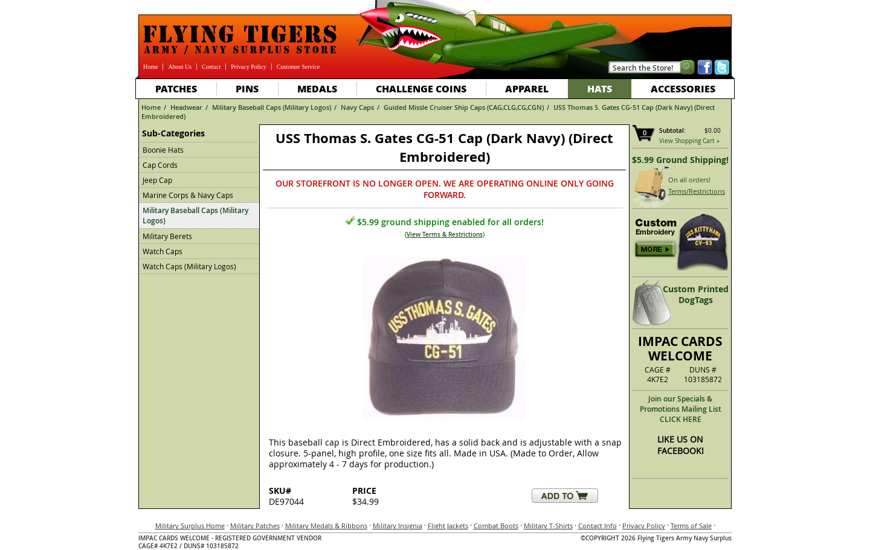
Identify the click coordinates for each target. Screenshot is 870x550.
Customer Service (298, 66)
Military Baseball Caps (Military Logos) (271, 107)
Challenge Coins (421, 88)
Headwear (186, 107)
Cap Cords (160, 165)
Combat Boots (496, 525)
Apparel (527, 88)
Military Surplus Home (190, 525)
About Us (180, 66)
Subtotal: (672, 131)
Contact (211, 66)
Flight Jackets (448, 525)
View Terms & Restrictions (445, 234)
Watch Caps (162, 251)
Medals (317, 88)
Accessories (683, 88)
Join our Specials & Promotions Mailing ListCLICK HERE (680, 409)
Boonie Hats (163, 150)
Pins (247, 88)
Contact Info (597, 525)
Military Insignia (397, 525)
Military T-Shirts (548, 525)
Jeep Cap (157, 180)
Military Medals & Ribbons (326, 525)
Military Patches (255, 525)
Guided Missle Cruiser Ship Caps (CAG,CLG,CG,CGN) (464, 107)
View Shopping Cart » (689, 141)
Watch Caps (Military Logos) (189, 266)
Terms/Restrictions (696, 191)
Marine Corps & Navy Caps (188, 195)
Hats (599, 88)
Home (150, 66)
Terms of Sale (691, 525)
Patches (176, 88)
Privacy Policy (248, 66)
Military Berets (167, 236)
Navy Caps (357, 107)
